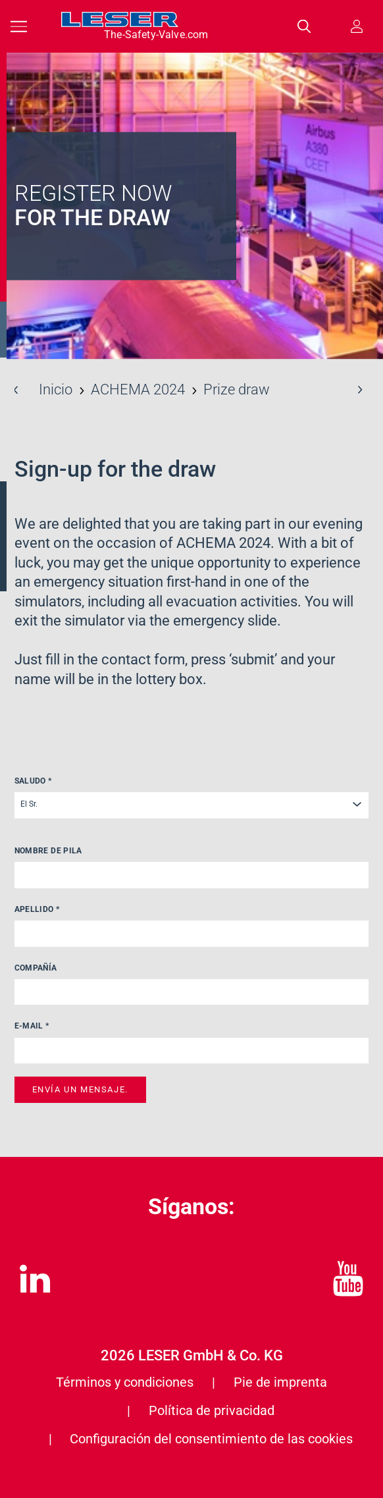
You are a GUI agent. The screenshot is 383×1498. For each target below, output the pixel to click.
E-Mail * (31, 1025)
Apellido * (37, 909)
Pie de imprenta (280, 1382)
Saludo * (33, 781)
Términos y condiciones (124, 1382)
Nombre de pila (48, 850)
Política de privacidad (211, 1410)
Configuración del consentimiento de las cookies (211, 1439)
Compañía (35, 968)
